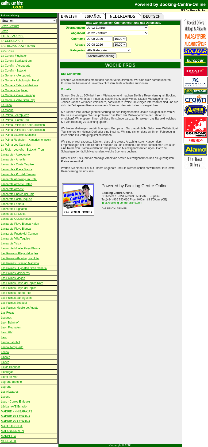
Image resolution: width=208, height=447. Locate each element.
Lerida (5, 352)
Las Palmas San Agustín (16, 297)
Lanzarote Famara (12, 204)
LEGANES (7, 50)
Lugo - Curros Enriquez (15, 401)
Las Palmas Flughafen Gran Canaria (24, 268)
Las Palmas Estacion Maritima (20, 263)
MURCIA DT (8, 441)
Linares (5, 357)
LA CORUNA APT (12, 41)
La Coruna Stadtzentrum (16, 60)
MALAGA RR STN (12, 431)
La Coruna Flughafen (14, 55)
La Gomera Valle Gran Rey (18, 100)
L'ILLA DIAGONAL (12, 36)
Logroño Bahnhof (12, 381)
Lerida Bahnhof (10, 342)
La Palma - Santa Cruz (15, 120)
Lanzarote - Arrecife (13, 159)
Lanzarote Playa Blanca (16, 228)
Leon (4, 337)
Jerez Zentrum (10, 26)
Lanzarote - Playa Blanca (16, 169)
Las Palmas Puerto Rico (16, 293)
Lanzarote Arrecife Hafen (16, 184)
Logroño (6, 386)
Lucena (5, 396)
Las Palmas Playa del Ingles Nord (22, 283)
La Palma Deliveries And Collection (23, 125)
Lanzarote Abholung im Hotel (19, 179)
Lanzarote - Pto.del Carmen (18, 174)
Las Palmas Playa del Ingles (18, 288)
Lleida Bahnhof (10, 367)
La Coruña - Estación (14, 70)
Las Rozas (7, 312)
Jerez (4, 31)
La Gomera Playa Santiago (18, 95)
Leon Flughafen (10, 327)
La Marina (7, 110)
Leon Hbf (6, 332)
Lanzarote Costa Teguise (16, 199)
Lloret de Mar (9, 377)
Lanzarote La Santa (13, 214)
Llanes (5, 362)
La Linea (6, 105)
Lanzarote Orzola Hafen (16, 218)
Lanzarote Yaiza (11, 243)
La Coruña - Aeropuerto (15, 65)
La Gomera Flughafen (14, 90)
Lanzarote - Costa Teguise (17, 164)
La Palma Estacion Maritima (18, 134)
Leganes (6, 317)
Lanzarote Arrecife (12, 189)
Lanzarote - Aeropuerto (15, 154)
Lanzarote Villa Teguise (15, 238)
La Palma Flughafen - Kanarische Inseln (26, 139)
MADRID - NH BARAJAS (16, 411)
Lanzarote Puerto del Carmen (19, 233)
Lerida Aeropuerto (12, 347)
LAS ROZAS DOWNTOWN (18, 46)
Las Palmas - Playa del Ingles (19, 253)
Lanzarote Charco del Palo (17, 194)
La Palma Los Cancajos (16, 144)
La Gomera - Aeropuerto (16, 75)
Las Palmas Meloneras (15, 273)
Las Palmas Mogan (13, 278)
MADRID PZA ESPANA (15, 416)
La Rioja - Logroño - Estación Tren (22, 149)
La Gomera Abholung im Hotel (20, 80)
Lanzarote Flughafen (14, 209)
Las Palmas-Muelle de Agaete (19, 307)
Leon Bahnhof (10, 322)
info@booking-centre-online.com (122, 202)
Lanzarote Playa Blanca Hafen (20, 223)
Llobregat (7, 372)
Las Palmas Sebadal (14, 302)
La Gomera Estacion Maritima (19, 85)
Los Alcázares (10, 391)
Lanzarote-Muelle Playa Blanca (20, 248)
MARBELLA (8, 436)
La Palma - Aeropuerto (15, 115)
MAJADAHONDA (12, 426)
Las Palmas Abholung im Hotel (20, 258)
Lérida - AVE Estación (14, 406)
